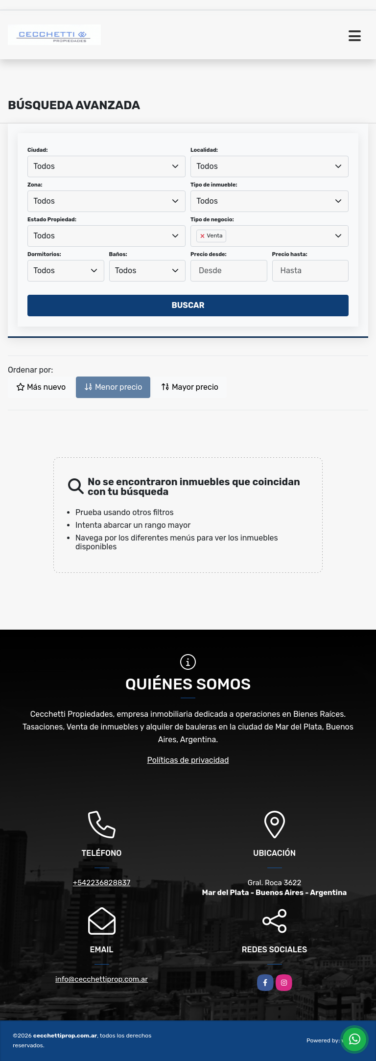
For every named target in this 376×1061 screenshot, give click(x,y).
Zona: (35, 185)
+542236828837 (101, 882)
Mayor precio (189, 387)
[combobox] (106, 166)
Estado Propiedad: (51, 219)
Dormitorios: (44, 254)
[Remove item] (203, 236)
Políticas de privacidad (188, 760)
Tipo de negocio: (212, 219)
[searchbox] (199, 251)
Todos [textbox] (44, 166)
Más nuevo (41, 387)
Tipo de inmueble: (213, 185)
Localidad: (204, 150)
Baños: (118, 254)
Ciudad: (37, 150)
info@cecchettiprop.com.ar (101, 979)
